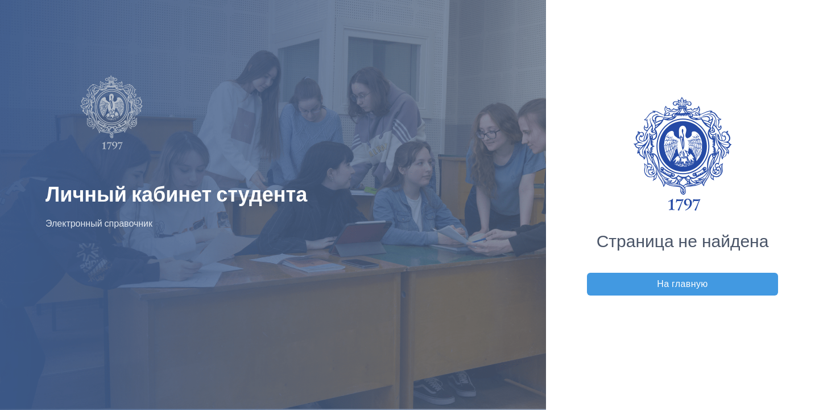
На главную (682, 283)
